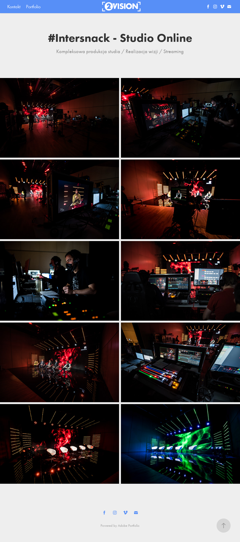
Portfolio (33, 6)
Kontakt (13, 6)
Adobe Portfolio (128, 525)
